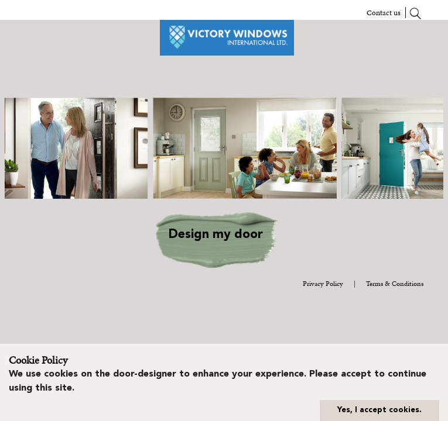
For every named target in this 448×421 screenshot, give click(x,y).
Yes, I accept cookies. (379, 410)
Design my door (215, 235)
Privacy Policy (323, 283)
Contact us (384, 12)
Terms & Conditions (394, 283)
